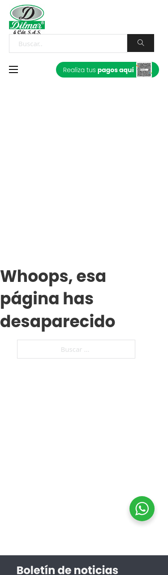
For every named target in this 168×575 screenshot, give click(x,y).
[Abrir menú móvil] (13, 69)
